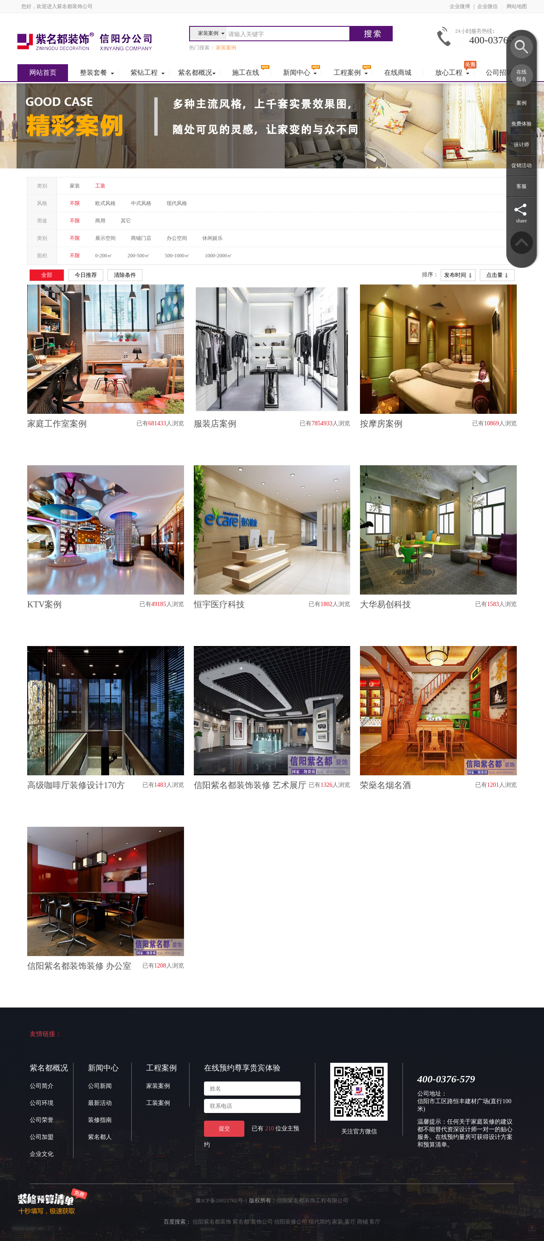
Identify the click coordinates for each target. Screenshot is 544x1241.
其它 (126, 221)
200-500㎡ (139, 256)
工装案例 (158, 1103)
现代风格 (177, 203)
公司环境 (42, 1103)
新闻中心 (103, 1068)
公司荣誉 (42, 1120)
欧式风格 (105, 203)
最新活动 (100, 1103)
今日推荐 (86, 275)
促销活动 (521, 165)
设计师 (521, 145)
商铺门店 (141, 238)
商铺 (362, 1221)
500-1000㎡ (177, 256)
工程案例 (161, 1068)
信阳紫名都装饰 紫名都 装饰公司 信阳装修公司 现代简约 (262, 1221)
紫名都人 (100, 1137)
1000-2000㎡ (218, 256)
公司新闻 (100, 1086)
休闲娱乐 (212, 238)
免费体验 (521, 124)
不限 (75, 203)
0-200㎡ (103, 256)
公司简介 (42, 1086)
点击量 (497, 275)
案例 (521, 103)
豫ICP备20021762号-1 (221, 1200)
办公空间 (177, 238)
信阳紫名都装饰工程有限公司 (312, 1200)
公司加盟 (42, 1137)
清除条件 (125, 275)
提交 (224, 1128)
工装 (100, 186)
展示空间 (105, 238)
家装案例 (158, 1086)
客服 (521, 186)
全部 (46, 275)
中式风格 (141, 203)
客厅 (350, 1221)
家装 (75, 186)
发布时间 (458, 275)
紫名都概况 (49, 1068)
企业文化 (42, 1154)
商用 (100, 221)
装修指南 (100, 1120)
